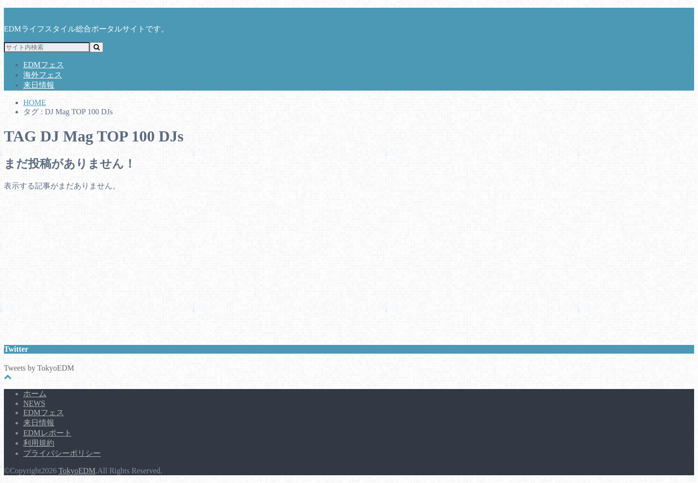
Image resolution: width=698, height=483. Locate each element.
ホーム (35, 394)
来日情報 (38, 85)
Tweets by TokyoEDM (39, 368)
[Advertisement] (295, 267)
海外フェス (42, 75)
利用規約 (38, 443)
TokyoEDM (22, 12)
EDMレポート (47, 433)
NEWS (34, 403)
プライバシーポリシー (62, 453)
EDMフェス (43, 65)
